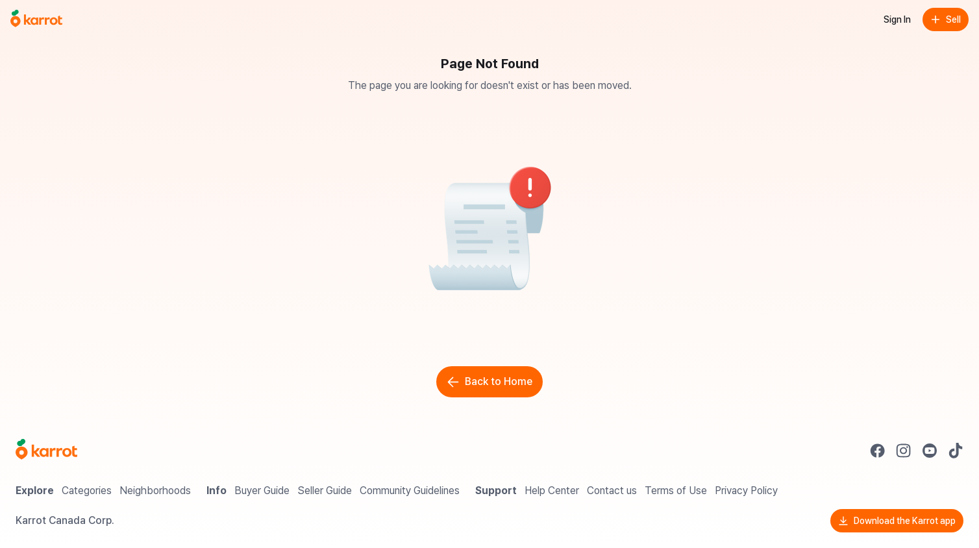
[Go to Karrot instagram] (903, 450)
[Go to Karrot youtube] (929, 450)
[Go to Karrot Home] (46, 450)
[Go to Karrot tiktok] (955, 450)
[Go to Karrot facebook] (878, 450)
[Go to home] (36, 19)
